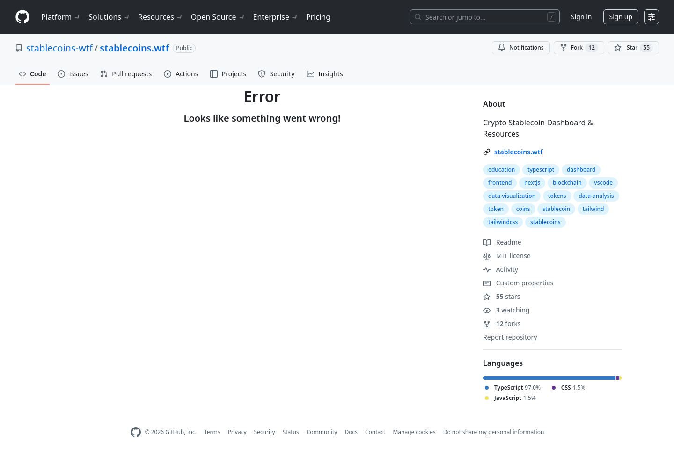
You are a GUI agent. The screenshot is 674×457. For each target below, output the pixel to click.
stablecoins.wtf (134, 48)
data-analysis (596, 196)
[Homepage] (22, 17)
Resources (160, 17)
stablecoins (545, 222)
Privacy (237, 432)
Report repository (510, 337)
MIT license (507, 255)
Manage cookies (414, 432)
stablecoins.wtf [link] (518, 151)
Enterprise (276, 17)
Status (291, 432)
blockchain (567, 183)
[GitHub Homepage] (135, 432)
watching (506, 309)
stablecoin (556, 209)
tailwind (593, 209)
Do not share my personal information (493, 432)
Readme (502, 242)
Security (264, 432)
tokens (557, 196)
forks (502, 323)
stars (501, 296)
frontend (500, 183)
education (501, 170)
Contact (375, 432)
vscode (603, 183)
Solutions (109, 17)
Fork (579, 47)
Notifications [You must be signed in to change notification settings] (520, 47)
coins (523, 209)
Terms (212, 432)
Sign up (620, 16)
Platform (61, 17)
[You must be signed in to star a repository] (633, 47)
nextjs (532, 183)
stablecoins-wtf (59, 48)
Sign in (581, 16)
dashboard (581, 170)
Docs (351, 432)
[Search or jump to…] (484, 17)
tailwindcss (503, 222)
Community (322, 432)
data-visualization (511, 196)
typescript (540, 170)
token (496, 209)
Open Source (218, 17)
